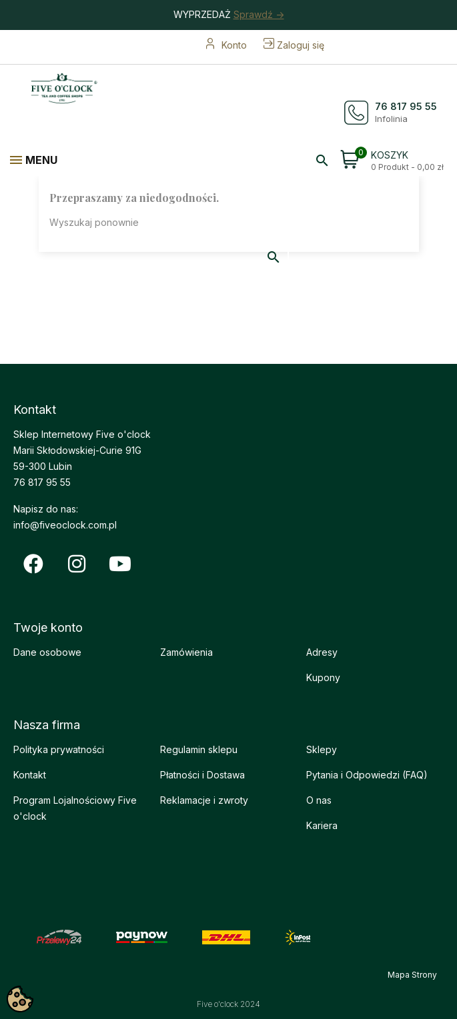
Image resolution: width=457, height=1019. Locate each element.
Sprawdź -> (259, 14)
